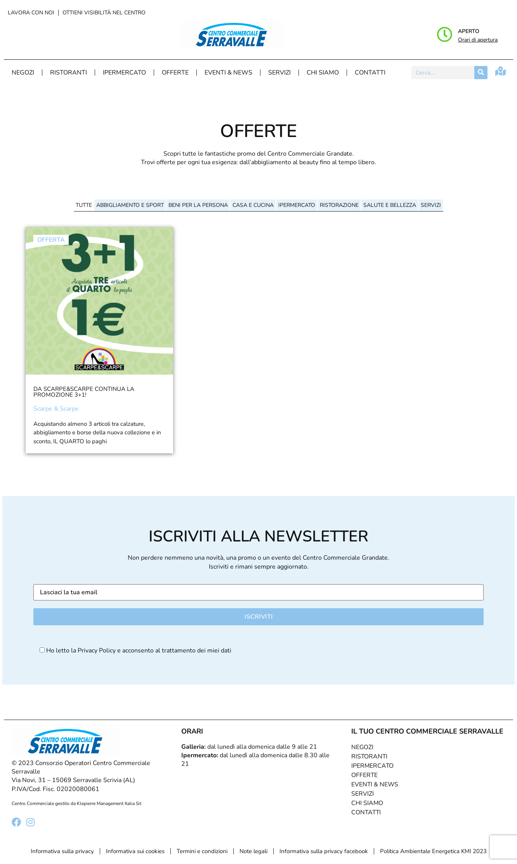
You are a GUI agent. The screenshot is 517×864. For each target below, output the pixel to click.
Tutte (84, 205)
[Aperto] (444, 34)
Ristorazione (339, 205)
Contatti (370, 72)
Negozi (23, 72)
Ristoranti (68, 72)
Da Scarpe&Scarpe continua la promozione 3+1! (83, 392)
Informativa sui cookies (135, 851)
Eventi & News (228, 72)
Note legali (253, 851)
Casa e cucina (253, 205)
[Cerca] (481, 72)
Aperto (468, 31)
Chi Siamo (323, 72)
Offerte (175, 72)
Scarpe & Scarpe (56, 408)
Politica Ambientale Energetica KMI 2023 (433, 851)
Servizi (279, 72)
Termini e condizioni (202, 851)
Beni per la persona (198, 205)
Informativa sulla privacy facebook (323, 851)
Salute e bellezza (389, 205)
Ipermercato (124, 72)
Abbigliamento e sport (130, 205)
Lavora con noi (31, 12)
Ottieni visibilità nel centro (104, 12)
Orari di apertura (478, 39)
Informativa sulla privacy (62, 851)
